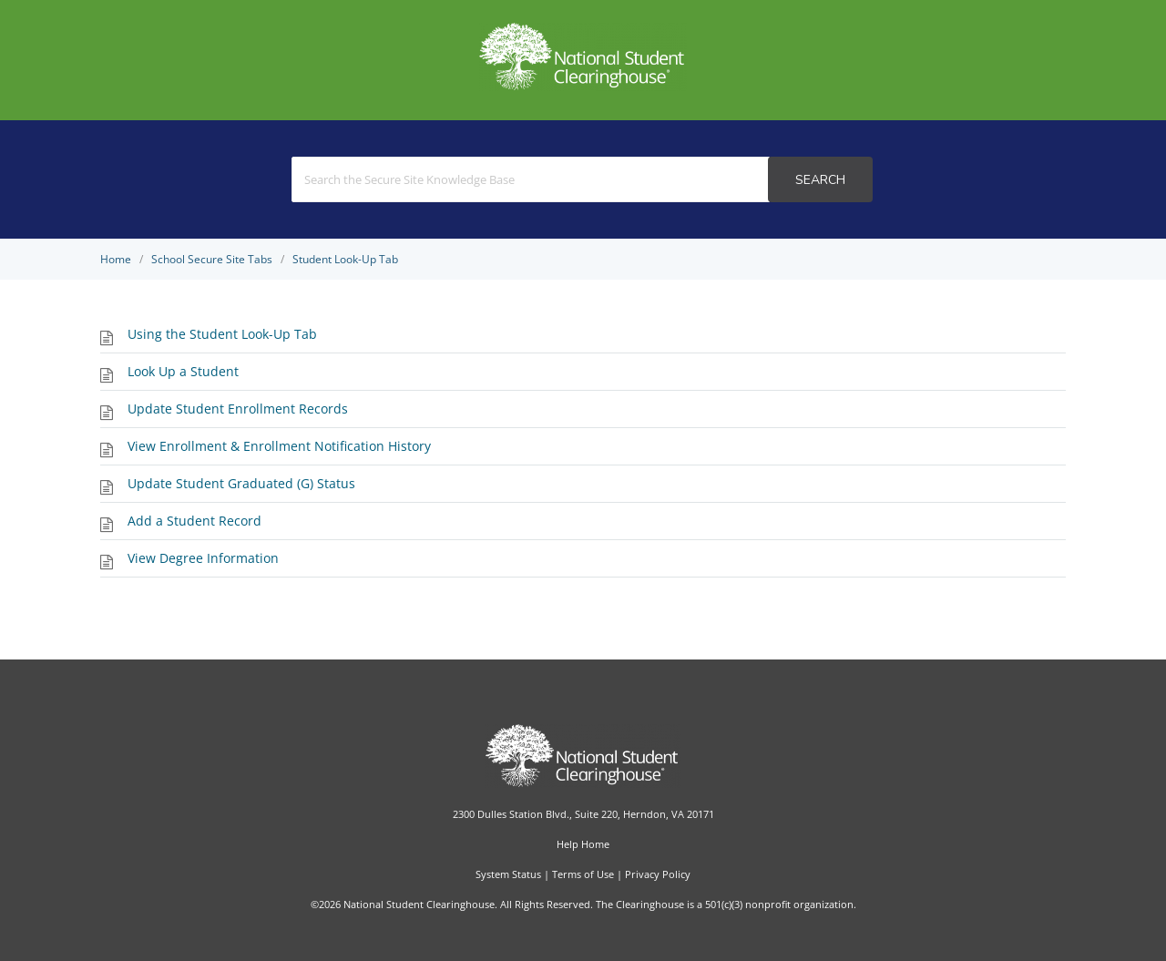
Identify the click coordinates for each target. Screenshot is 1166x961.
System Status (508, 874)
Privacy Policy (657, 874)
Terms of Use (583, 874)
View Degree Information (203, 558)
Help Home (583, 844)
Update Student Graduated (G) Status (241, 483)
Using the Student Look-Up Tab (222, 333)
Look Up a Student (183, 371)
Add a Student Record (194, 520)
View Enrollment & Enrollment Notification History (279, 446)
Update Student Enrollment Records (238, 408)
